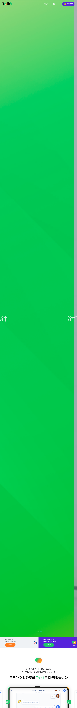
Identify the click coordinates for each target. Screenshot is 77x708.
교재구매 (45, 4)
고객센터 (53, 4)
